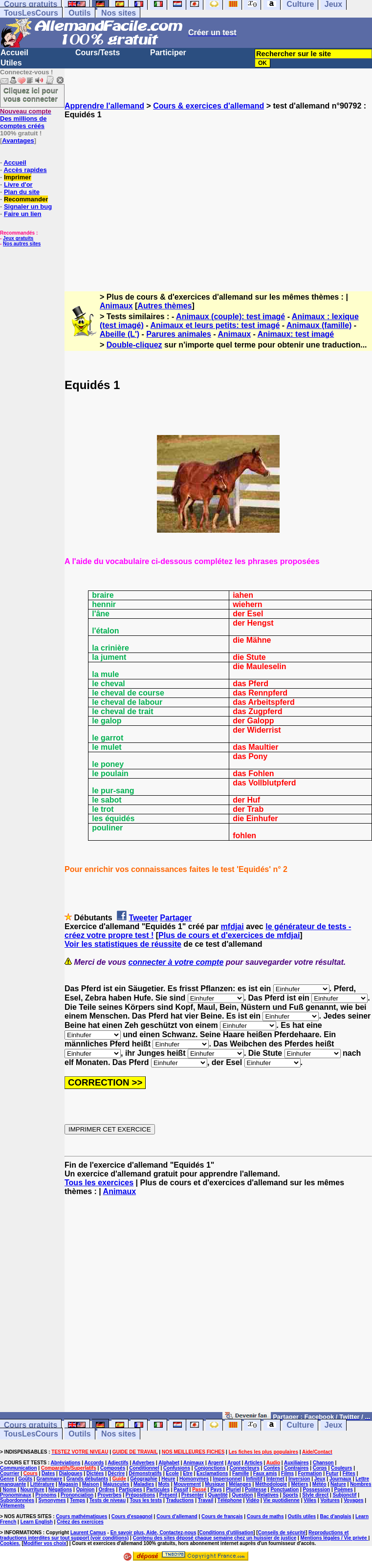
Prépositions (140, 1495)
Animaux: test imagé (296, 334)
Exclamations (212, 1473)
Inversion (299, 1478)
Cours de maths (265, 1516)
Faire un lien (23, 214)
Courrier (9, 1473)
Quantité (218, 1495)
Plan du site (22, 192)
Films (287, 1473)
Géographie (143, 1478)
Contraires (296, 1468)
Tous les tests (146, 1500)
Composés (112, 1468)
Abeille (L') (119, 334)
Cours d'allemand (176, 1516)
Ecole (172, 1473)
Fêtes (349, 1473)
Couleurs (341, 1468)
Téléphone (230, 1500)
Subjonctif (345, 1495)
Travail (206, 1500)
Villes (310, 1500)
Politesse (255, 1489)
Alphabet (168, 1462)
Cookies (9, 1543)
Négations (60, 1489)
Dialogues (71, 1473)
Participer (168, 52)
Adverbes (143, 1462)
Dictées (95, 1473)
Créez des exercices (80, 1521)
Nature (338, 1484)
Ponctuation (284, 1489)
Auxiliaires (296, 1462)
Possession (316, 1489)
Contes (271, 1468)
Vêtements (12, 1505)
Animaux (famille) (318, 325)
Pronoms (45, 1495)
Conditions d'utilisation (226, 1532)
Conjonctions (209, 1468)
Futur (332, 1473)
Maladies (143, 1484)
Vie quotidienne (281, 1500)
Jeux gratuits (18, 238)
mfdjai (232, 926)
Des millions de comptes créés (25, 119)
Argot (234, 1462)
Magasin (68, 1484)
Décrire (116, 1473)
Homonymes (194, 1478)
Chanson (323, 1462)
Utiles (11, 63)
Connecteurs (245, 1468)
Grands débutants (87, 1478)
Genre (7, 1478)
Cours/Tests (97, 52)
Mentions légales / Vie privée (335, 1538)
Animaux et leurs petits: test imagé (215, 325)
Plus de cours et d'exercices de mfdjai (229, 935)
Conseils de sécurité (282, 1532)
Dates (48, 1473)
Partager (176, 918)
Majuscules (116, 1484)
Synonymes (52, 1500)
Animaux (116, 306)
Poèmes (343, 1489)
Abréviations (66, 1462)
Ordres (107, 1489)
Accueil (14, 52)
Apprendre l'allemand (104, 106)
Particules (158, 1489)
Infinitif (254, 1478)
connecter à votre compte (176, 962)
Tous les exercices (99, 1182)
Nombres (360, 1484)
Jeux (333, 1425)
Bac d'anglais (335, 1516)
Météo (319, 1484)
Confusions (176, 1468)
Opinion (85, 1489)
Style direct (315, 1495)
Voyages (353, 1500)
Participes (130, 1489)
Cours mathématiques (81, 1516)
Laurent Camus (88, 1532)
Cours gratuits (30, 1425)
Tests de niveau (107, 1500)
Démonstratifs (145, 1473)
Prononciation (77, 1495)
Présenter (192, 1495)
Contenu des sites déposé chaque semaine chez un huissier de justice (215, 1538)
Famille (240, 1473)
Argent (215, 1462)
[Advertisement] (218, 196)
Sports (290, 1495)
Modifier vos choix (44, 1543)
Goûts (25, 1478)
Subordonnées (17, 1500)
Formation (310, 1473)
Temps (78, 1500)
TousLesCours (31, 13)
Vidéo (252, 1500)
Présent (168, 1495)
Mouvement (187, 1484)
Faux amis (265, 1473)
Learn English (37, 1521)
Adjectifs (118, 1462)
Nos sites (118, 13)
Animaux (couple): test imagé (230, 316)
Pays (215, 1489)
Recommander (26, 199)
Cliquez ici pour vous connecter (30, 94)
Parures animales (178, 334)
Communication (18, 1468)
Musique (215, 1484)
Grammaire (50, 1478)
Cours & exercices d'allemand (208, 106)
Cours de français (221, 1516)
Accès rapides (24, 170)
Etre (187, 1473)
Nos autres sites (22, 243)
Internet (275, 1478)
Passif (181, 1489)
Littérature (42, 1484)
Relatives (268, 1495)
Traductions (180, 1500)
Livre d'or (18, 184)
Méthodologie (271, 1484)
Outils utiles (302, 1516)
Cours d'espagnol (132, 1516)
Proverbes (110, 1495)
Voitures (330, 1500)
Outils (79, 13)
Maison (90, 1484)
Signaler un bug (28, 206)
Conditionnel (144, 1468)
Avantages (18, 140)
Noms (10, 1489)
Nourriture (32, 1489)
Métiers (299, 1484)
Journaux (340, 1478)
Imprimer (17, 177)
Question (242, 1495)
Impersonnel (227, 1478)
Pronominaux (15, 1495)
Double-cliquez (134, 345)
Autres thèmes (164, 306)
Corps (320, 1468)
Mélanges (240, 1484)
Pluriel (233, 1489)
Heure (168, 1478)
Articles (253, 1462)
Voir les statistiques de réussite (123, 944)
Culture (300, 1425)
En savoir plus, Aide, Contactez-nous (153, 1532)
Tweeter (143, 918)
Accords (94, 1462)
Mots (164, 1484)
